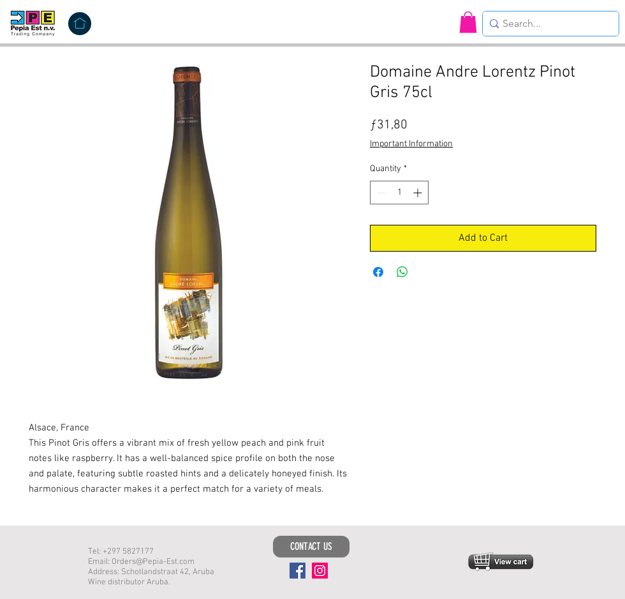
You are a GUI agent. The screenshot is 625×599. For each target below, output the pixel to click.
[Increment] (419, 192)
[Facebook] (297, 571)
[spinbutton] (399, 192)
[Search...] (547, 23)
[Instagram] (320, 571)
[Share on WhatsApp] (402, 272)
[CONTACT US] (311, 546)
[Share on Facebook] (378, 272)
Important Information (411, 144)
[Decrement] (380, 192)
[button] (468, 22)
